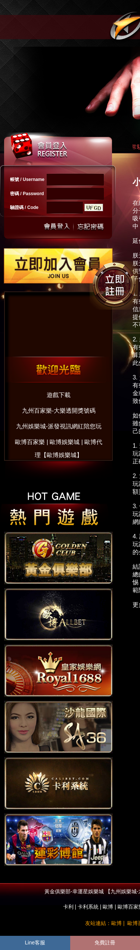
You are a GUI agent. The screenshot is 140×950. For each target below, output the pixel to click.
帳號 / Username (27, 179)
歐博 (108, 907)
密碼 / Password (27, 193)
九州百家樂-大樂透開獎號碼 (59, 410)
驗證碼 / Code (24, 207)
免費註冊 (104, 943)
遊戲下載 (59, 395)
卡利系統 (88, 907)
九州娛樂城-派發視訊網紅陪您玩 (59, 426)
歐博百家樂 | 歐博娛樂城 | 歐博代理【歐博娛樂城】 (58, 444)
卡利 (68, 907)
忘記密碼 (88, 226)
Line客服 (35, 943)
